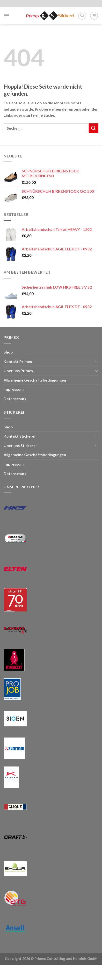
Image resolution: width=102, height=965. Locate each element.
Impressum (14, 389)
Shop (8, 352)
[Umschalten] (96, 361)
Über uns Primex (18, 370)
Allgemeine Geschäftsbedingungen (35, 380)
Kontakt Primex (18, 361)
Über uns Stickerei (20, 445)
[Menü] (6, 15)
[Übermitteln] (93, 128)
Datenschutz (15, 398)
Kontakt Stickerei (19, 436)
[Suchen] (82, 16)
